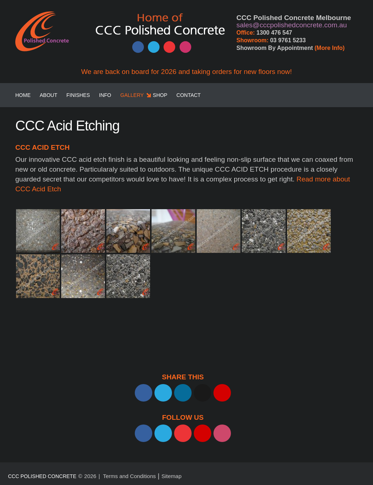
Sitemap (171, 476)
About (48, 95)
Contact (188, 95)
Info (105, 95)
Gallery (132, 95)
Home (23, 95)
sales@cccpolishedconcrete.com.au (291, 25)
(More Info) (330, 48)
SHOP (160, 95)
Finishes (78, 95)
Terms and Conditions (129, 476)
